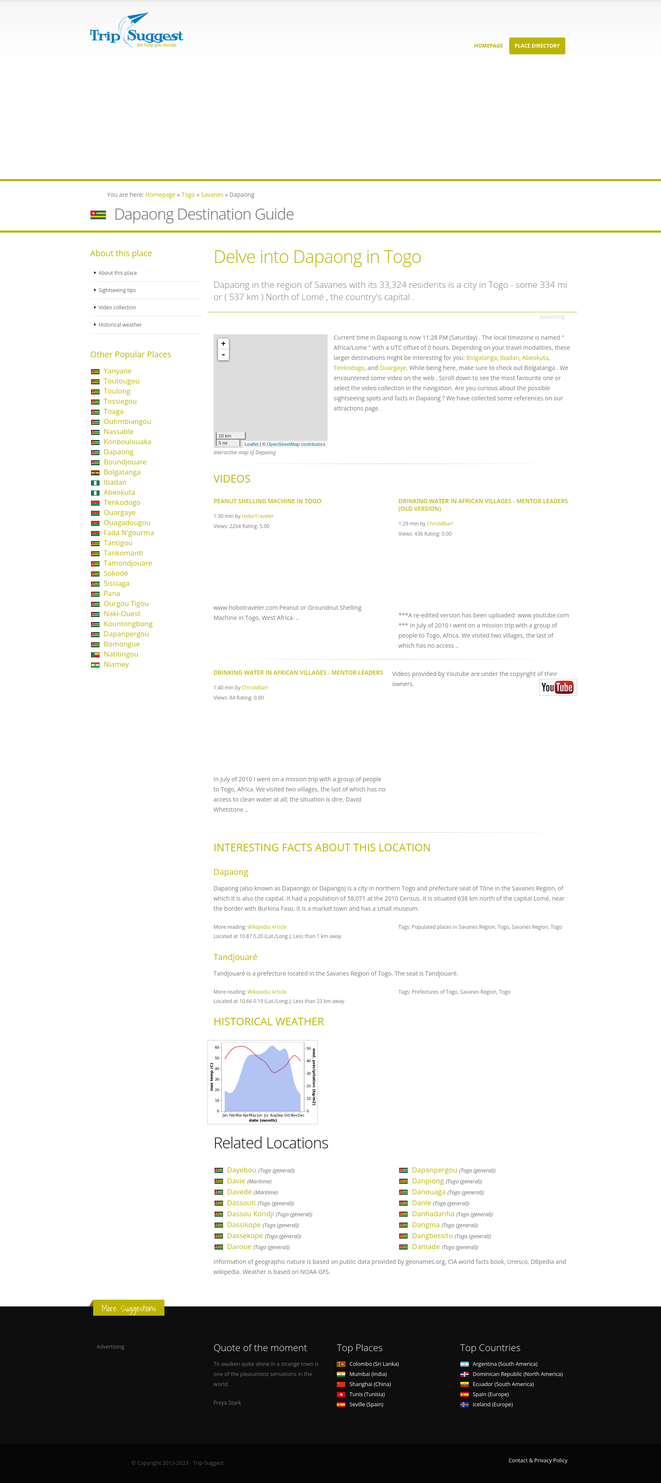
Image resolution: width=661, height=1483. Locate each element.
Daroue (258, 1246)
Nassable (119, 431)
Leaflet (251, 444)
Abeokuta (119, 492)
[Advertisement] (253, 120)
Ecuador (497, 1384)
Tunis (361, 1394)
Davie (249, 1180)
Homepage (488, 45)
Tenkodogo (122, 502)
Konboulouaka (127, 441)
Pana (112, 593)
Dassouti (260, 1202)
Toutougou (122, 381)
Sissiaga (116, 583)
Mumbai (362, 1374)
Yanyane (118, 370)
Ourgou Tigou (126, 603)
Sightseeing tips (118, 290)
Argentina (499, 1364)
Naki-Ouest (122, 613)
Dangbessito (451, 1235)
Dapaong (119, 451)
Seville (360, 1404)
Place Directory (537, 45)
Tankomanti (123, 553)
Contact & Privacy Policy (537, 1460)
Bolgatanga (122, 472)
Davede (252, 1191)
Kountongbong (128, 623)
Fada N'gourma (129, 532)
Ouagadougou (127, 522)
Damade (445, 1246)
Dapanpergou (126, 633)
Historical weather (121, 324)
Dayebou (261, 1170)
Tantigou (118, 542)
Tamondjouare (128, 563)
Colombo (368, 1364)
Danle (440, 1202)
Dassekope (264, 1235)
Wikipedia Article (266, 926)
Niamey (116, 664)
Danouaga (448, 1191)
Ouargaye (120, 512)
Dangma (445, 1224)
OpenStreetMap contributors (296, 444)
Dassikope (263, 1224)
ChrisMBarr (440, 523)
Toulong (117, 391)
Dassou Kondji (269, 1213)
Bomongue (122, 644)
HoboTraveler (258, 515)
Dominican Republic (511, 1374)
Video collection (118, 307)
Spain (484, 1394)
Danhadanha (452, 1213)
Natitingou (121, 654)
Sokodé (116, 573)
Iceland (486, 1404)
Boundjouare (125, 462)
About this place (118, 272)
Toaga (114, 411)
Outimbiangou (127, 421)
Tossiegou (120, 401)
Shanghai (364, 1384)
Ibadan (115, 482)
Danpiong (447, 1180)
